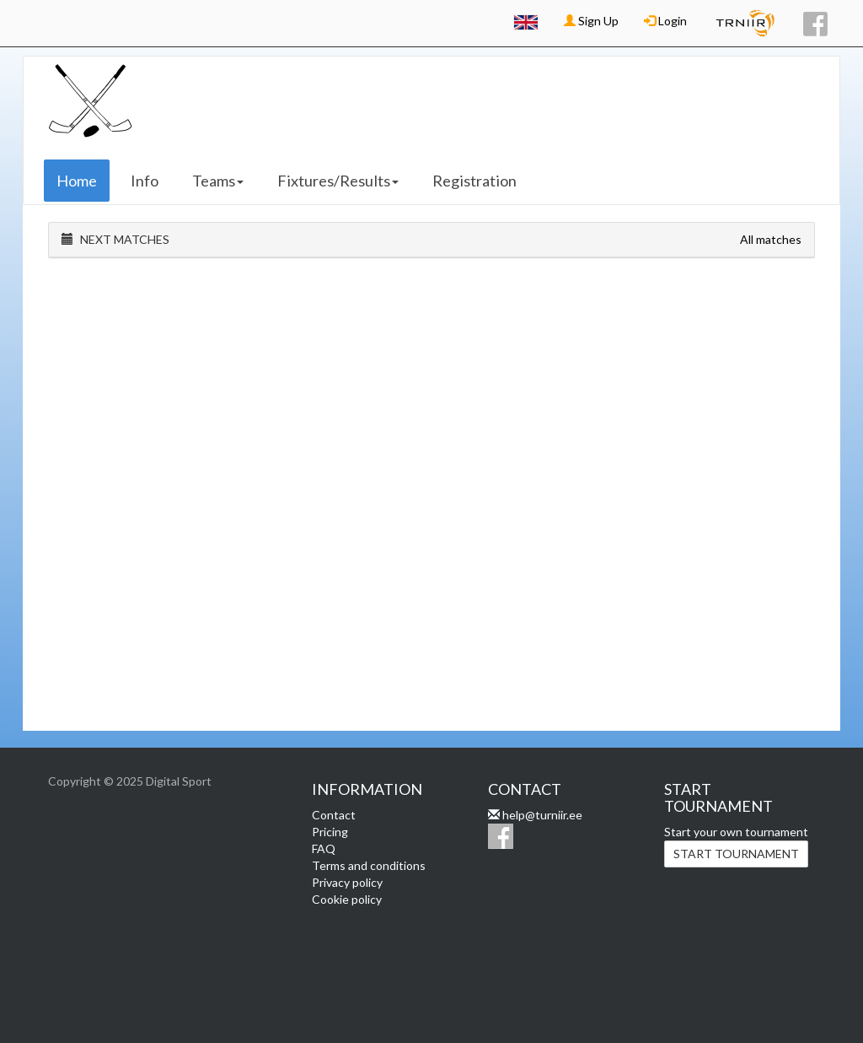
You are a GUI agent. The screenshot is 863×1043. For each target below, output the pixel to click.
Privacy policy (347, 882)
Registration (474, 180)
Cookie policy (347, 899)
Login (665, 21)
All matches (770, 239)
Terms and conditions (369, 865)
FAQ (323, 848)
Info (144, 180)
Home (76, 180)
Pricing (330, 831)
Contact (334, 815)
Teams (218, 180)
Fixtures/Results (338, 180)
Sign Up (591, 21)
